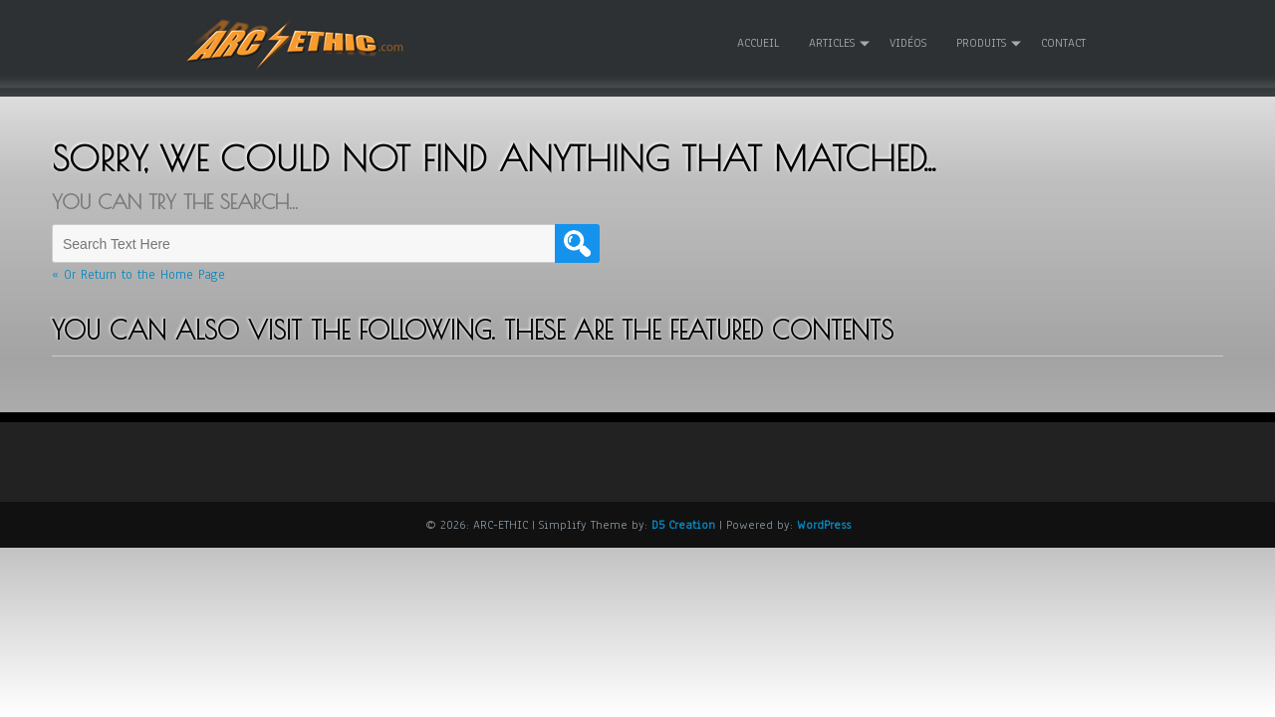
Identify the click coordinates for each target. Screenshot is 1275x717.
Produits (981, 43)
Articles (832, 43)
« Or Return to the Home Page (138, 275)
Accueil (758, 43)
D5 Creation (683, 524)
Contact (1063, 43)
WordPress (824, 524)
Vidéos (908, 43)
